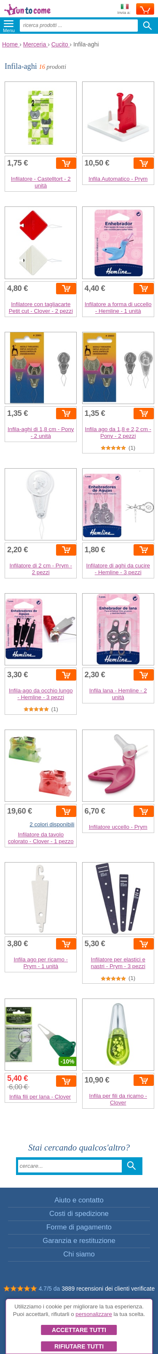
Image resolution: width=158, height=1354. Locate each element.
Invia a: (124, 9)
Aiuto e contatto (79, 1200)
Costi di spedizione (79, 1214)
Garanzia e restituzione (79, 1241)
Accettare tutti (79, 1330)
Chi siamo (79, 1254)
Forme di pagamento (79, 1227)
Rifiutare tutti (79, 1346)
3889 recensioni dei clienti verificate (108, 1288)
